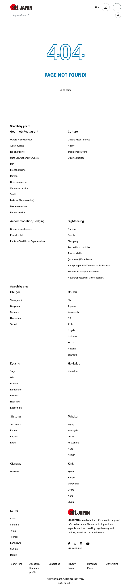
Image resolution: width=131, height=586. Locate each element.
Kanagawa (15, 543)
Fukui (71, 342)
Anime (71, 145)
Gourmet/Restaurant (24, 131)
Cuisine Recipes (76, 158)
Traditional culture (77, 152)
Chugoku (16, 292)
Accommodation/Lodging (27, 221)
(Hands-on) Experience (80, 259)
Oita (12, 377)
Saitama (14, 524)
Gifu (70, 318)
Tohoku (73, 416)
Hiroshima (15, 318)
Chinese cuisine (18, 182)
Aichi (70, 324)
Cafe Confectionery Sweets (24, 158)
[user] (106, 7)
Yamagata (73, 430)
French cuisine (18, 170)
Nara (70, 496)
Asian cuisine (17, 145)
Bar (12, 164)
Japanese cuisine (19, 188)
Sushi (13, 194)
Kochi (13, 442)
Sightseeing (76, 221)
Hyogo (71, 477)
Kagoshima (16, 407)
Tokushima (15, 424)
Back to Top (65, 583)
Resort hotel (16, 235)
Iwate (71, 436)
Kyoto (71, 471)
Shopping (73, 241)
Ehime (13, 430)
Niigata (71, 330)
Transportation (75, 253)
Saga (13, 371)
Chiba (13, 518)
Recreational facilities (79, 247)
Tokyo (13, 530)
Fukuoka (14, 395)
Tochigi (14, 537)
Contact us (54, 564)
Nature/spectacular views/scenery (86, 277)
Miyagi (71, 424)
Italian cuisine (17, 152)
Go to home (65, 90)
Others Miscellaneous (21, 139)
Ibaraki (13, 555)
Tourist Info (16, 564)
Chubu (72, 292)
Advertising (112, 564)
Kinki (71, 463)
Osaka (71, 489)
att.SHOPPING (75, 548)
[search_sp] (118, 15)
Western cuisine (18, 206)
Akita (70, 448)
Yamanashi (73, 312)
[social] (69, 543)
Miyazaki (14, 383)
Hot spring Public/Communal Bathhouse (89, 265)
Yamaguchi (16, 300)
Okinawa (16, 463)
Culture (73, 131)
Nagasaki (15, 401)
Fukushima (73, 442)
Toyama (72, 306)
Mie (70, 300)
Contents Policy (92, 566)
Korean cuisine (17, 212)
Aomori (72, 455)
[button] (97, 7)
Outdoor (72, 229)
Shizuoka (72, 354)
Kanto (14, 510)
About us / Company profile (35, 568)
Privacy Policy (72, 566)
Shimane (14, 312)
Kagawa (14, 436)
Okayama (15, 306)
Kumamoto (16, 389)
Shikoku (15, 416)
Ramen (14, 176)
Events (71, 235)
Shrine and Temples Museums (83, 271)
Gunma (14, 549)
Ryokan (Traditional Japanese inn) (28, 241)
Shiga (71, 502)
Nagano (72, 348)
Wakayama (73, 483)
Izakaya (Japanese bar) (22, 200)
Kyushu (15, 363)
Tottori (13, 324)
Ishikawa (72, 336)
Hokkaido (74, 363)
